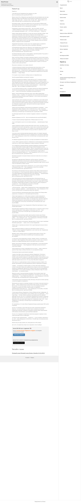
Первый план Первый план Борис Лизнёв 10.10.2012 (28, 353)
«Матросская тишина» (64, 58)
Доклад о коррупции (64, 49)
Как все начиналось (63, 14)
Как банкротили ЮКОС (64, 55)
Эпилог (61, 88)
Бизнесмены (62, 23)
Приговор (62, 85)
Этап (61, 68)
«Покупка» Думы (63, 39)
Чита (61, 74)
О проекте (27, 357)
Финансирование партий (64, 36)
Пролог (61, 8)
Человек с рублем (63, 27)
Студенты (62, 20)
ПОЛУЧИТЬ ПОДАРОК (19, 334)
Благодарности (63, 91)
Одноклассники (63, 17)
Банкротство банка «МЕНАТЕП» (66, 33)
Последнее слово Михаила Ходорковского (68, 82)
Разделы (32, 357)
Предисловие (62, 11)
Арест (61, 52)
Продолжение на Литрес (65, 95)
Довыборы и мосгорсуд (64, 64)
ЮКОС (61, 30)
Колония (61, 71)
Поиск (69, 1)
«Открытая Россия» (63, 42)
